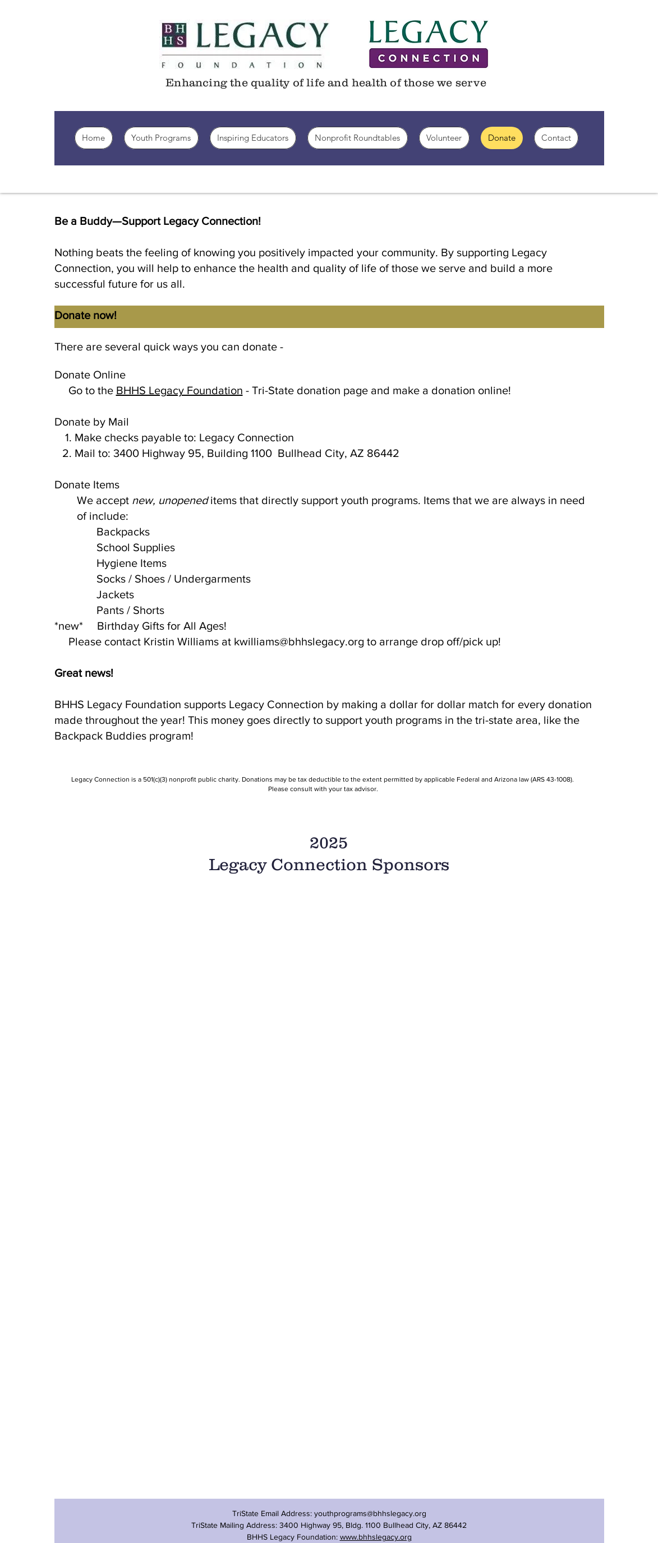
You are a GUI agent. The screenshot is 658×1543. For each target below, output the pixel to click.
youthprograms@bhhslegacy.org (370, 1513)
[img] (143, 991)
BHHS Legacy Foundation (179, 390)
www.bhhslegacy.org (376, 1536)
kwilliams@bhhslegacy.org (299, 641)
